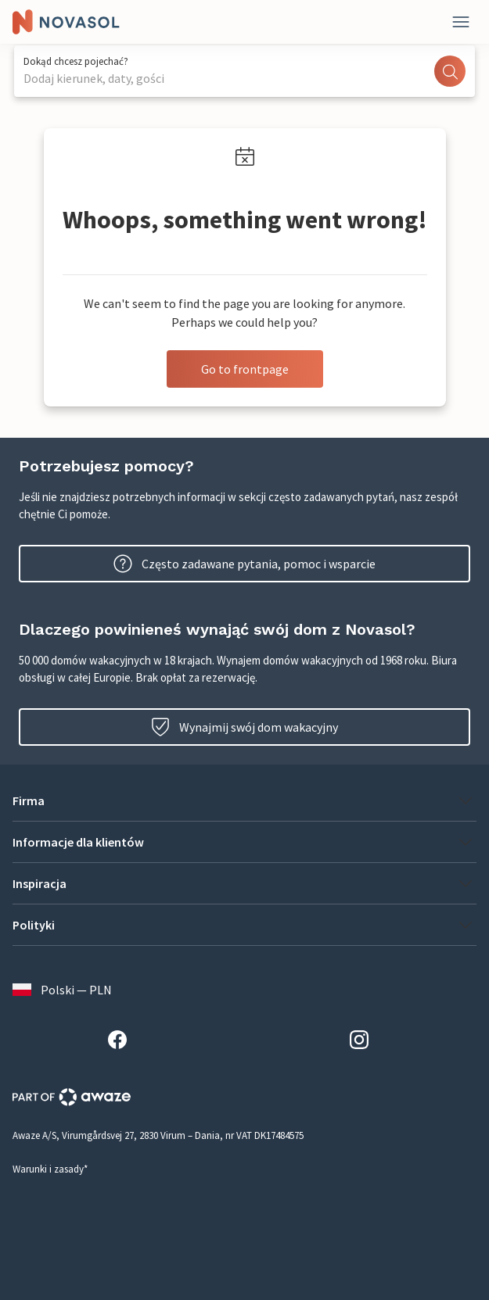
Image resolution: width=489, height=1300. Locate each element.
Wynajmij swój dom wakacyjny (244, 727)
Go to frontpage (245, 369)
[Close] (460, 22)
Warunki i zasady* (50, 1169)
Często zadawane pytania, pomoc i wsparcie (244, 563)
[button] (244, 800)
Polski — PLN (62, 989)
